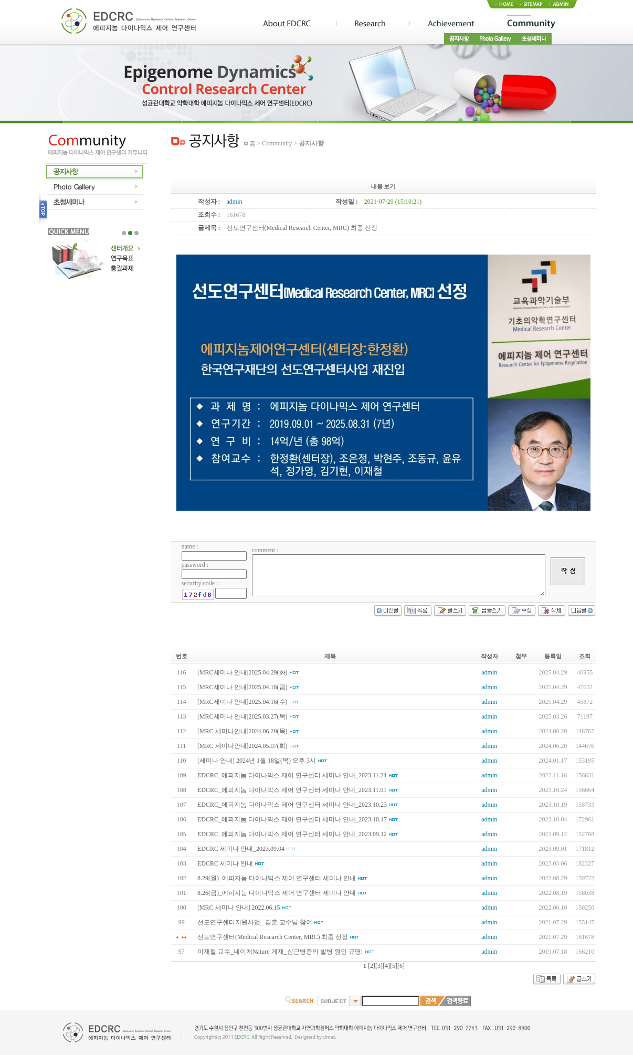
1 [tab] (124, 233)
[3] (379, 965)
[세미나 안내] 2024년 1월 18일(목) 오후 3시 (256, 760)
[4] (386, 965)
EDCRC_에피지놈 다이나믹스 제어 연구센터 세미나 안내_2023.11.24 (292, 775)
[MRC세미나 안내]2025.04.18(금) (242, 687)
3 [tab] (136, 233)
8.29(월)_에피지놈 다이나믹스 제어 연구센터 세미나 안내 (276, 878)
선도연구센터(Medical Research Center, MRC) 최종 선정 (272, 937)
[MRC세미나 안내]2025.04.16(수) (242, 701)
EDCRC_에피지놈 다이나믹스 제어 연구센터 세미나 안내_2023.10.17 (292, 819)
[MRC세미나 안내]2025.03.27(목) (242, 716)
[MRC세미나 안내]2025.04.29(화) (242, 672)
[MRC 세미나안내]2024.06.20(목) (242, 731)
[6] (401, 965)
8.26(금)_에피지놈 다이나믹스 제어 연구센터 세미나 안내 (276, 892)
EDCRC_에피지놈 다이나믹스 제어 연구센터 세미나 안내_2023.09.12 (292, 834)
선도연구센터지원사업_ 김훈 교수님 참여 (254, 922)
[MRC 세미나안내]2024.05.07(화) (242, 746)
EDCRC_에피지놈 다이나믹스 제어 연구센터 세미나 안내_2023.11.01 (292, 790)
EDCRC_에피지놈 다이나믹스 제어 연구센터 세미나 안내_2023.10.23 (292, 804)
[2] (371, 965)
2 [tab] (130, 233)
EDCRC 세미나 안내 (225, 863)
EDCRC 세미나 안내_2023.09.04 (240, 848)
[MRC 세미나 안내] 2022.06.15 (238, 907)
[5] (393, 965)
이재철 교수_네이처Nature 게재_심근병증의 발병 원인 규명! (280, 951)
